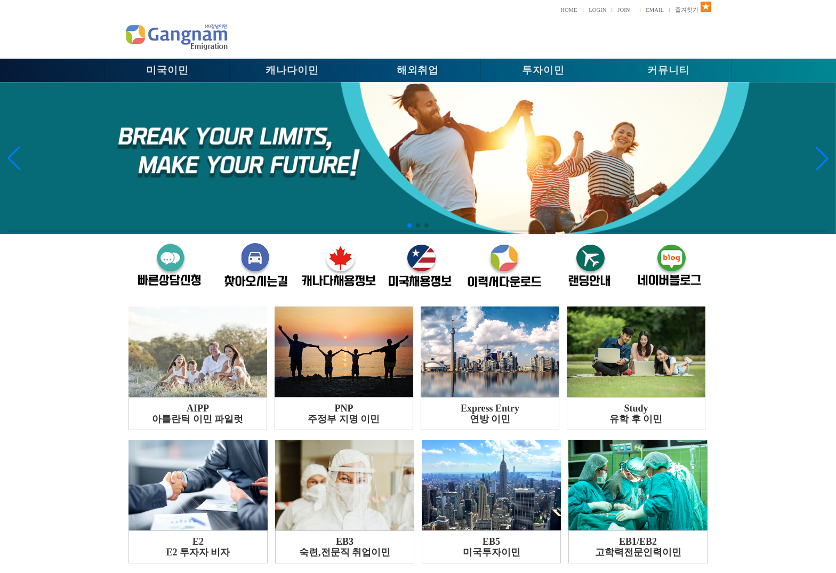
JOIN (623, 10)
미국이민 (167, 70)
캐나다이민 (292, 70)
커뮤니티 (668, 70)
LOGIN (597, 10)
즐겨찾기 (686, 9)
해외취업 (418, 70)
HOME (568, 10)
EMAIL (655, 10)
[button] (14, 158)
